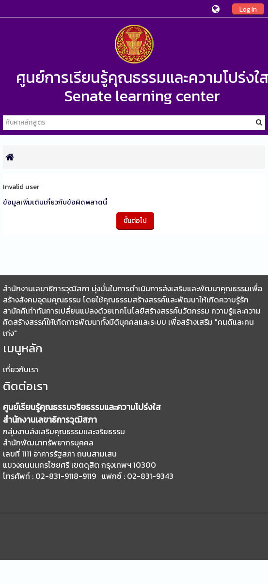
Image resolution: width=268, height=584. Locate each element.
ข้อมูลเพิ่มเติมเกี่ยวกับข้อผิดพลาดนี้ (55, 202)
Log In (248, 9)
